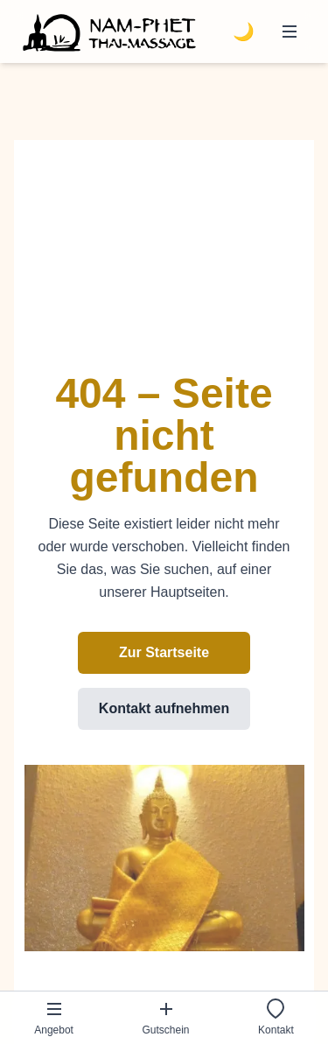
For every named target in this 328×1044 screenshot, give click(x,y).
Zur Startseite (164, 652)
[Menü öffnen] (289, 31)
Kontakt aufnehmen (164, 708)
